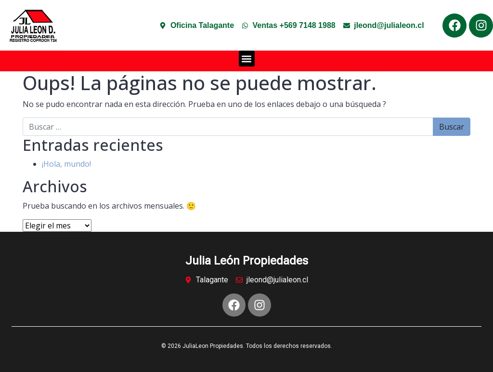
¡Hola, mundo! (66, 164)
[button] (247, 58)
